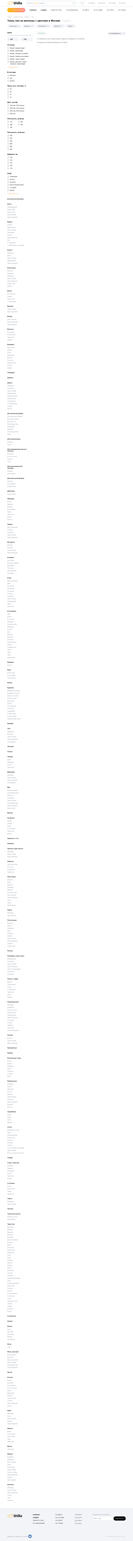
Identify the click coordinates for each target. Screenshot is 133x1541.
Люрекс (10, 296)
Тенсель (11, 1209)
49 (9, 89)
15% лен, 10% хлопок (15, 105)
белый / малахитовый (15, 48)
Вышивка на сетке (14, 693)
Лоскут (10, 752)
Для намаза (12, 473)
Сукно (10, 900)
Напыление (11, 1339)
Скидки (43, 10)
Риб (9, 240)
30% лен (11, 114)
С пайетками (12, 301)
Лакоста (11, 1263)
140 (9, 160)
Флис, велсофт (14, 1352)
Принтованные (13, 281)
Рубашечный (12, 398)
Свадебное (12, 711)
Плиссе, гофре (13, 979)
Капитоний (11, 1250)
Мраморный (12, 227)
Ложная (10, 1140)
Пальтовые (12, 877)
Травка (10, 1306)
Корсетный (12, 209)
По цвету (85, 10)
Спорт (10, 1298)
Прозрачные (13, 1048)
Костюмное (12, 294)
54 (9, 92)
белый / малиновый (15, 51)
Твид (9, 652)
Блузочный (12, 673)
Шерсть (11, 1428)
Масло (10, 1268)
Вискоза (28, 26)
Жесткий (11, 1332)
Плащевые (12, 1171)
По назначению (72, 10)
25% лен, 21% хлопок (15, 108)
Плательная (43, 26)
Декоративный (12, 790)
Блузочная (14, 26)
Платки (10, 951)
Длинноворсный (13, 793)
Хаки (10, 434)
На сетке (11, 360)
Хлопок (10, 365)
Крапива (11, 662)
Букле (10, 291)
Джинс (10, 350)
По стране (122, 10)
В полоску (11, 619)
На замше (11, 591)
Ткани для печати (15, 1214)
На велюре (11, 588)
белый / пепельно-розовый (17, 56)
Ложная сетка (12, 1010)
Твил (10, 655)
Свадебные (12, 1112)
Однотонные (12, 278)
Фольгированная (13, 1030)
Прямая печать (13, 1217)
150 (9, 166)
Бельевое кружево (14, 690)
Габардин (12, 373)
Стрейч (11, 406)
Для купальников (14, 439)
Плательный (12, 678)
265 (9, 141)
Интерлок (11, 542)
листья (11, 179)
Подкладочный (13, 803)
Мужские (11, 637)
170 (9, 122)
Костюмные (12, 484)
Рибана (10, 1053)
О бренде (91, 3)
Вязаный (11, 1237)
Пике (9, 1280)
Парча (10, 910)
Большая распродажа (16, 199)
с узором (11, 187)
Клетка (10, 629)
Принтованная (13, 537)
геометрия (12, 176)
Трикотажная (13, 1150)
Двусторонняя (13, 527)
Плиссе (10, 235)
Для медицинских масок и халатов (17, 450)
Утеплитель (12, 1316)
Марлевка (11, 355)
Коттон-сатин (12, 456)
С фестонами (13, 716)
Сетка (10, 444)
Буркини (11, 471)
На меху (10, 530)
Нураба (10, 936)
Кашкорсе (11, 1252)
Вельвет (11, 306)
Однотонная (12, 494)
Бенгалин (11, 454)
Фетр (9, 1344)
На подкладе (12, 706)
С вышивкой (11, 401)
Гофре (10, 925)
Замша (11, 524)
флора (10, 190)
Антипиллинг (12, 1355)
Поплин (11, 459)
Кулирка (11, 723)
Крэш (10, 255)
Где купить (101, 3)
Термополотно (13, 1301)
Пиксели (10, 429)
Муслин (10, 357)
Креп (10, 632)
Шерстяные (12, 657)
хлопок (11, 81)
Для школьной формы (16, 478)
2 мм (9, 1347)
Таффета (11, 1025)
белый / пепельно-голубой (17, 53)
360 (9, 149)
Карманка (11, 1007)
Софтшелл (11, 971)
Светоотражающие (14, 969)
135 (9, 157)
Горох (10, 1132)
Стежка (10, 1074)
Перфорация (12, 260)
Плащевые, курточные (17, 956)
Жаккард (11, 253)
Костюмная (12, 1434)
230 (9, 135)
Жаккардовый (13, 207)
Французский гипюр (14, 719)
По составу (98, 10)
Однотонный (12, 214)
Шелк (9, 994)
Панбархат (11, 232)
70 (9, 94)
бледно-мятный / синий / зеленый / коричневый (17, 63)
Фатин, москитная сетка (16, 1153)
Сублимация (12, 1219)
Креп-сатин (12, 212)
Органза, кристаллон (16, 849)
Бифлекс (11, 442)
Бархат (11, 222)
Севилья (11, 943)
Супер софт (12, 283)
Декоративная (13, 581)
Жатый (10, 225)
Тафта (10, 512)
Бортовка (11, 560)
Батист (11, 250)
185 (9, 127)
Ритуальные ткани (15, 1058)
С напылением (13, 403)
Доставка (112, 3)
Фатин (10, 1326)
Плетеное (11, 708)
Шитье (10, 1406)
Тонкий (10, 1303)
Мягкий (10, 1337)
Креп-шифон (12, 1462)
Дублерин (11, 565)
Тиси (9, 461)
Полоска (11, 1099)
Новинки (33, 10)
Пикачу (10, 644)
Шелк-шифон (12, 1480)
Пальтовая (12, 1436)
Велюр (10, 316)
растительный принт (15, 185)
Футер (10, 517)
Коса (9, 1255)
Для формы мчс (13, 424)
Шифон (11, 286)
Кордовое (11, 701)
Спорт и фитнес (14, 1163)
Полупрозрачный (14, 1283)
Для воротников (13, 419)
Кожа (9, 352)
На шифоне (11, 869)
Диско (10, 1245)
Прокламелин (12, 570)
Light (10, 614)
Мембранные (12, 959)
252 (9, 138)
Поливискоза (12, 647)
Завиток (11, 795)
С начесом (11, 1296)
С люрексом (12, 243)
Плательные (13, 920)
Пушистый (11, 1286)
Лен (9, 729)
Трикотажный (12, 324)
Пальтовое (11, 299)
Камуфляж (12, 426)
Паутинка (11, 568)
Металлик (11, 586)
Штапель (12, 1485)
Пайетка (11, 861)
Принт (10, 604)
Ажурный (11, 1227)
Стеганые (11, 974)
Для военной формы (16, 413)
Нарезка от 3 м (14, 838)
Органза (10, 1071)
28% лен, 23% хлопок (15, 111)
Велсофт (11, 1357)
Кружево (11, 688)
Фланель (11, 1104)
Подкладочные (14, 1002)
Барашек (11, 879)
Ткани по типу (56, 10)
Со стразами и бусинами (16, 1148)
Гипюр (9, 1068)
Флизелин (11, 573)
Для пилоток (12, 421)
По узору (110, 10)
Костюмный (12, 509)
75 (9, 97)
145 (9, 163)
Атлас (10, 204)
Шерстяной (12, 808)
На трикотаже (13, 892)
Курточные (12, 1189)
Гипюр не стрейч (13, 696)
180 (9, 124)
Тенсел (10, 409)
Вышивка (11, 273)
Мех (9, 787)
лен (9, 78)
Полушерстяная (13, 432)
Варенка (11, 1232)
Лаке (9, 583)
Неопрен (10, 1143)
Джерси (11, 378)
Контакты (122, 3)
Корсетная (11, 1137)
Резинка (11, 1288)
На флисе (11, 388)
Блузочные (12, 268)
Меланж (10, 545)
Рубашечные (12, 363)
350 (9, 146)
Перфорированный (14, 1278)
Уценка (10, 1321)
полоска (11, 182)
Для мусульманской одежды (14, 467)
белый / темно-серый (15, 59)
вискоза (11, 75)
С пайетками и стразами (16, 245)
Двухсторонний (13, 1360)
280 (9, 144)
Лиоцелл (11, 746)
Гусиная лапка (12, 624)
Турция (71, 26)
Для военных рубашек (15, 416)
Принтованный (13, 217)
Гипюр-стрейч (13, 698)
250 (20, 124)
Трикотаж (58, 26)
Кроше (10, 683)
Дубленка (11, 491)
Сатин (10, 1495)
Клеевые (11, 557)
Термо (10, 1191)
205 (20, 122)
